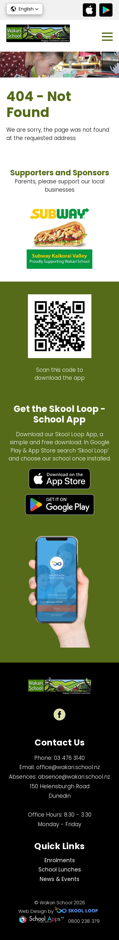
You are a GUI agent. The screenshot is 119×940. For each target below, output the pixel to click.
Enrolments (59, 860)
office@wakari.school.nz (68, 767)
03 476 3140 (69, 758)
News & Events (59, 879)
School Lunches (59, 869)
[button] (24, 9)
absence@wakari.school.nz (74, 777)
